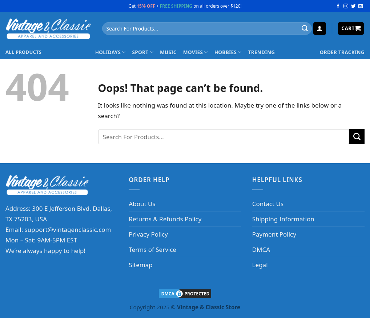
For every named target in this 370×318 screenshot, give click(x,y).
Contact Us (268, 204)
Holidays (110, 52)
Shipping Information (283, 219)
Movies (195, 52)
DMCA (261, 249)
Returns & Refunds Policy (165, 219)
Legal (260, 265)
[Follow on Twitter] (353, 6)
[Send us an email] (360, 6)
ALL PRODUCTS (23, 52)
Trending (261, 52)
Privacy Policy (148, 234)
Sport (142, 52)
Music (168, 52)
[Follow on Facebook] (338, 6)
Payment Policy (274, 234)
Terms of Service (152, 249)
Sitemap (140, 265)
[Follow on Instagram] (345, 6)
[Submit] (304, 28)
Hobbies (228, 52)
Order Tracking (342, 52)
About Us (142, 204)
